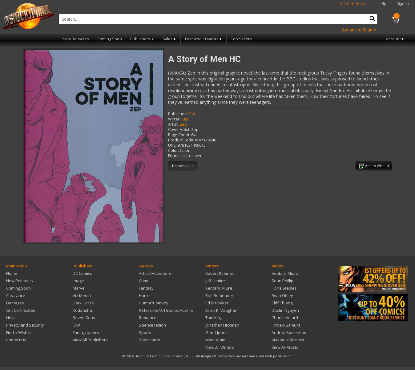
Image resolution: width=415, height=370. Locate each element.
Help (382, 3)
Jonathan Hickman (222, 325)
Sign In (403, 3)
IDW (191, 113)
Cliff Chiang (282, 303)
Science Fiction (152, 325)
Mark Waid (215, 340)
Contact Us (16, 340)
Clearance (15, 295)
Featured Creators (204, 39)
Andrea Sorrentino (289, 332)
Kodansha (82, 310)
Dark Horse (83, 303)
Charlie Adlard (285, 317)
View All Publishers (90, 340)
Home (11, 273)
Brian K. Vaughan (221, 310)
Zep (185, 119)
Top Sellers (241, 39)
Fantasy (146, 288)
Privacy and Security (25, 325)
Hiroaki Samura (286, 325)
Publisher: (177, 113)
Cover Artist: (179, 129)
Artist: (173, 124)
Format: (175, 155)
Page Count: (179, 134)
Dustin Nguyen (285, 310)
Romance (147, 317)
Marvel (79, 288)
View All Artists (285, 347)
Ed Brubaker (216, 303)
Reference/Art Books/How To (166, 310)
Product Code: (181, 140)
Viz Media (82, 295)
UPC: (172, 145)
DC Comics (82, 273)
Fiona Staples (284, 288)
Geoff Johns (216, 332)
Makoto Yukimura (288, 340)
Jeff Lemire (215, 280)
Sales (170, 39)
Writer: (174, 119)
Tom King (213, 317)
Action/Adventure (155, 273)
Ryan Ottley (282, 295)
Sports (145, 332)
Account (395, 39)
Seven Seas (84, 317)
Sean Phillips (284, 280)
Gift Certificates (354, 3)
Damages (15, 303)
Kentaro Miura (218, 288)
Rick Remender (219, 295)
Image (78, 280)
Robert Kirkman (219, 273)
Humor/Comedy (153, 303)
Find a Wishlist (19, 332)
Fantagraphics (86, 332)
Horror (145, 295)
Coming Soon (109, 39)
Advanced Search (359, 30)
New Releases (75, 39)
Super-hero (149, 340)
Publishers (142, 39)
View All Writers (219, 347)
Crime (144, 280)
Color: (173, 150)
